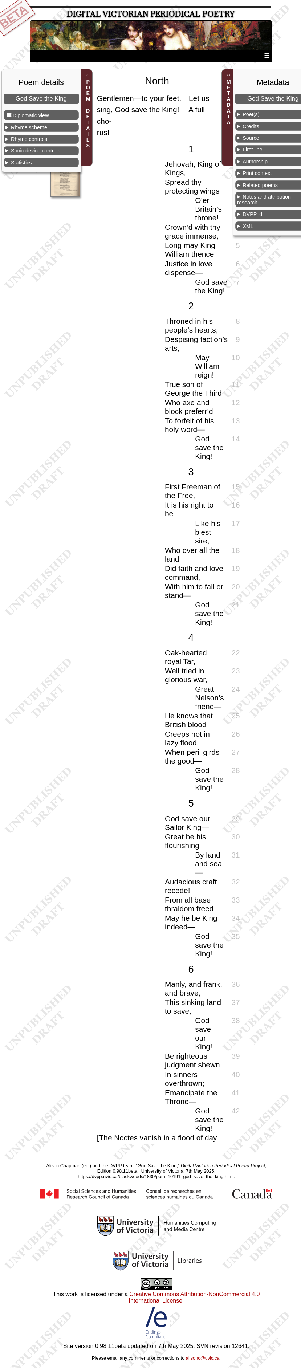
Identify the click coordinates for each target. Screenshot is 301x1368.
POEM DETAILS (88, 113)
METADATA (229, 102)
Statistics (21, 163)
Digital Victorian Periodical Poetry (150, 14)
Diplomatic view (31, 115)
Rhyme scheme (29, 127)
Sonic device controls (35, 151)
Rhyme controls (29, 139)
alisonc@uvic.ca (203, 1358)
